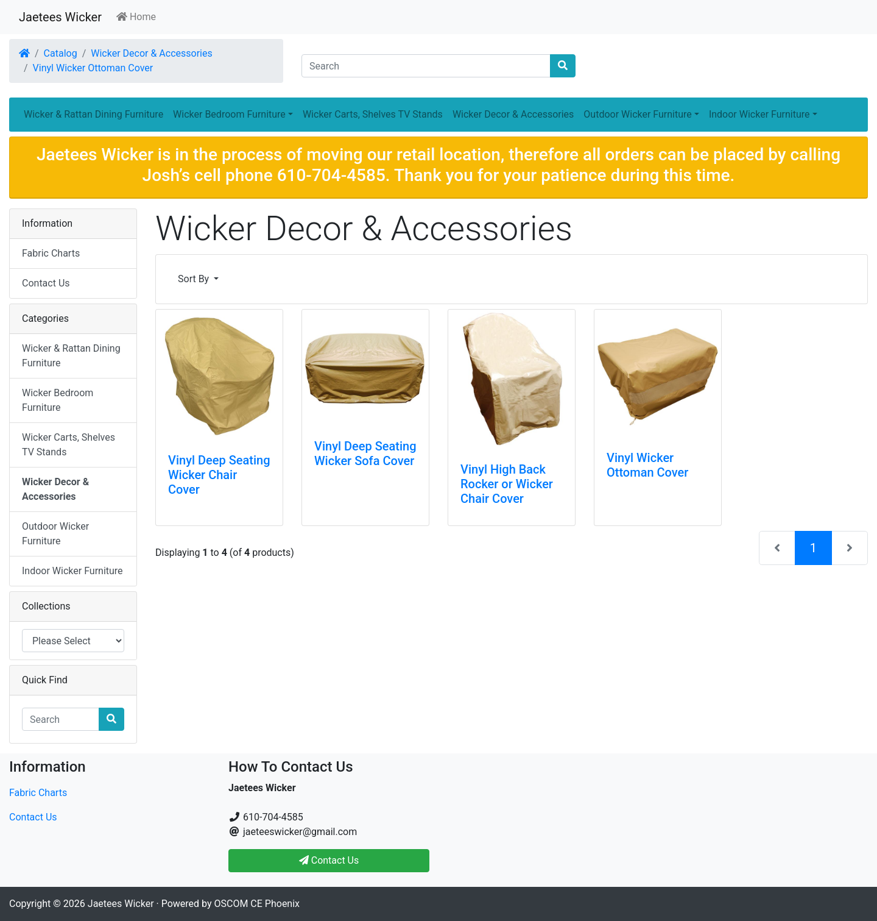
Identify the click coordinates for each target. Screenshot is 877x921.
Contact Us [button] (329, 860)
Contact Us (46, 283)
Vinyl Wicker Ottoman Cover (93, 68)
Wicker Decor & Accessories (151, 53)
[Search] (426, 65)
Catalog (60, 53)
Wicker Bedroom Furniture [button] (229, 114)
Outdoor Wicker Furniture (55, 534)
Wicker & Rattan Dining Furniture (93, 114)
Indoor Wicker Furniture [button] (759, 114)
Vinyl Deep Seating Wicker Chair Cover (219, 475)
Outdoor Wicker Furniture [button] (637, 114)
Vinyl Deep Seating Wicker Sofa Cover (365, 453)
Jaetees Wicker (60, 17)
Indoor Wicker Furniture (72, 571)
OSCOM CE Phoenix (257, 903)
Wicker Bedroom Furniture (57, 400)
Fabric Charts (51, 253)
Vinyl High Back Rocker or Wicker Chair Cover (506, 484)
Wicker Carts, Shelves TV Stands (373, 114)
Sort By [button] (194, 279)
